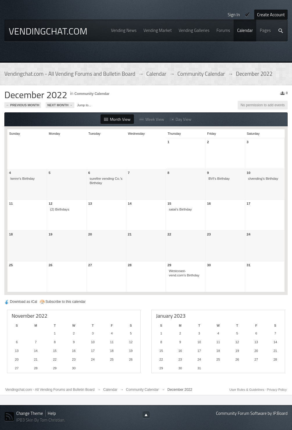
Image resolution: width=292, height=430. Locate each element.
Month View (117, 119)
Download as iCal (20, 302)
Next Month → (60, 105)
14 (130, 203)
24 (248, 234)
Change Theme (29, 413)
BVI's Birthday (219, 178)
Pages (265, 30)
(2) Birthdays (59, 209)
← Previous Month (22, 105)
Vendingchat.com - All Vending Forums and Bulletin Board (50, 390)
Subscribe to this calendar (62, 302)
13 (90, 203)
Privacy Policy (277, 389)
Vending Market (158, 30)
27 (90, 265)
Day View (180, 119)
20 (90, 234)
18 (11, 234)
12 (50, 203)
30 (209, 265)
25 (11, 265)
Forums (223, 30)
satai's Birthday (180, 209)
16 (209, 203)
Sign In (234, 14)
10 (248, 172)
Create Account (271, 14)
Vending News (124, 30)
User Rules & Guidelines (247, 389)
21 (130, 234)
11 (11, 203)
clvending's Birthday (263, 178)
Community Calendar (92, 94)
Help (52, 413)
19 (50, 234)
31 (248, 265)
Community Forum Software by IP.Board (252, 413)
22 (169, 234)
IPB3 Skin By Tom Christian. (40, 420)
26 (50, 265)
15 (169, 203)
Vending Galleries (194, 30)
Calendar (245, 30)
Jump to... (84, 105)
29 (169, 265)
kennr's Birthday (22, 178)
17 (248, 203)
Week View (151, 119)
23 (209, 234)
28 (130, 265)
